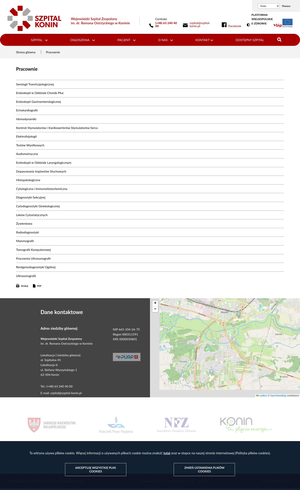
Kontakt (201, 40)
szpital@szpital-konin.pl (66, 394)
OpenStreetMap (278, 397)
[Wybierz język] (269, 6)
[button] (211, 374)
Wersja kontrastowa (249, 25)
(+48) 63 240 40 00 (166, 24)
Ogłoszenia (81, 40)
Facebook (234, 26)
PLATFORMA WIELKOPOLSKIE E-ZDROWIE (262, 19)
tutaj (166, 453)
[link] (203, 24)
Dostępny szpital (247, 40)
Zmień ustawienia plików (204, 469)
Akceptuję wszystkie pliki (95, 469)
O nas (162, 40)
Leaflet (261, 397)
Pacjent (124, 40)
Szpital (39, 40)
